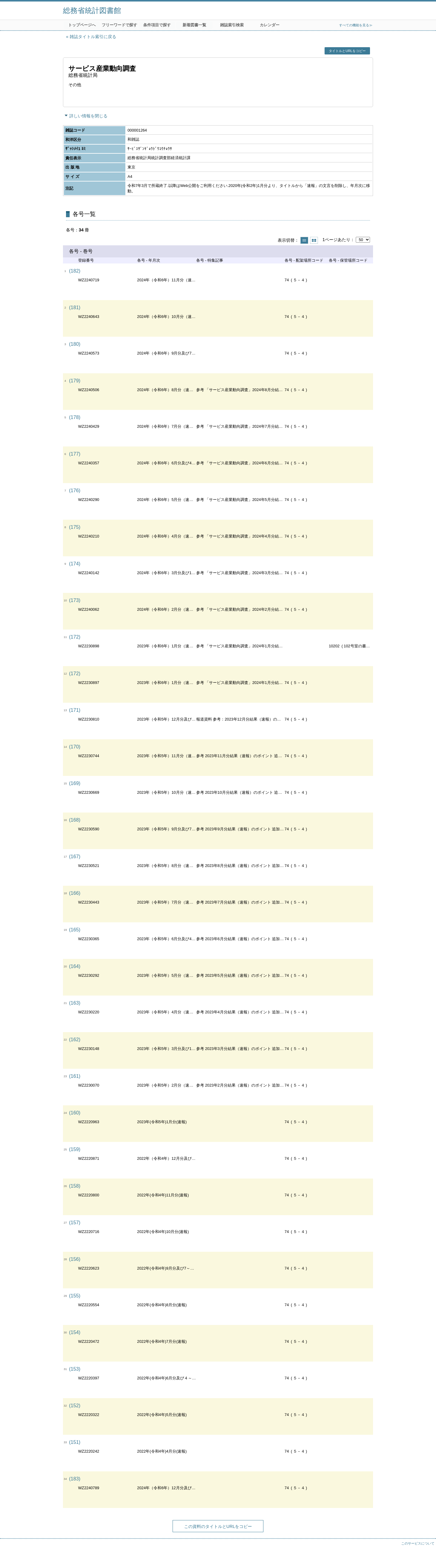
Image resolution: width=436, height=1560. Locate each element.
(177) (74, 453)
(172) (74, 636)
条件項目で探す (157, 25)
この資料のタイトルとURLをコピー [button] (218, 1526)
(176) (74, 490)
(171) (74, 710)
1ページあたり (336, 239)
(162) (74, 1039)
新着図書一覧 (194, 25)
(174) (74, 563)
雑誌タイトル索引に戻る (93, 36)
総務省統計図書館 (92, 10)
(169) (74, 783)
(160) (74, 1112)
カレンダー (269, 25)
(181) (74, 307)
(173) (74, 600)
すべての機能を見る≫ (355, 25)
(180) (74, 344)
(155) (74, 1295)
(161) (74, 1076)
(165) (74, 929)
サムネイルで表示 (314, 240)
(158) (74, 1186)
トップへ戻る (425, 1549)
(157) (74, 1222)
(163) (74, 1003)
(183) (74, 1478)
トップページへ (82, 25)
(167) (74, 856)
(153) (74, 1369)
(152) (74, 1405)
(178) (74, 417)
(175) (74, 527)
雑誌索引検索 (232, 25)
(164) (74, 966)
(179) (74, 380)
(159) (74, 1149)
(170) (74, 746)
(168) (74, 820)
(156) (74, 1259)
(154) (74, 1332)
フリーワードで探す (119, 25)
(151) (74, 1442)
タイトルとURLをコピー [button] (347, 51)
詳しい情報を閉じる (88, 115)
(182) (74, 270)
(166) (74, 893)
